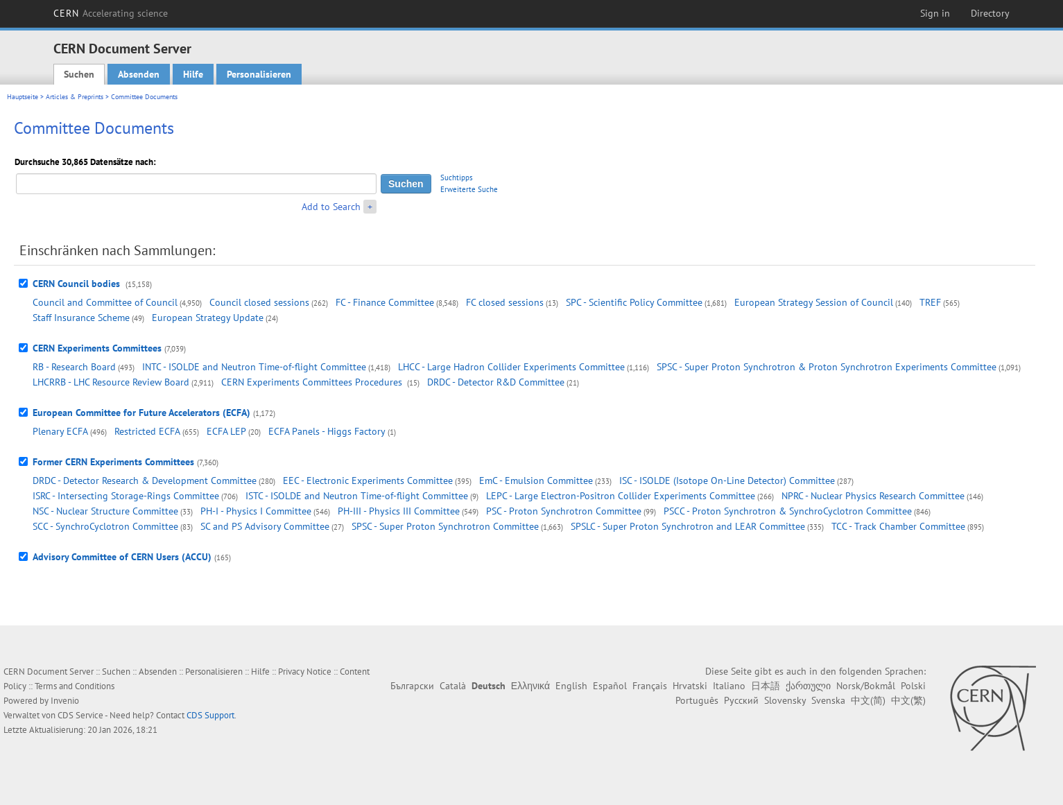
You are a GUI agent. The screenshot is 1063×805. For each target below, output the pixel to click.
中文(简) (868, 700)
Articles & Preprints (74, 96)
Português (696, 700)
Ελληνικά (530, 686)
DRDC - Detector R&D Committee (495, 382)
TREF (930, 302)
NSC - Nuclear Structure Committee (105, 511)
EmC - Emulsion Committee (536, 480)
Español (610, 686)
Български (412, 686)
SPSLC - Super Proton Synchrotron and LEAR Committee (688, 526)
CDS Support (210, 715)
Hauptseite (22, 96)
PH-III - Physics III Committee (399, 511)
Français (649, 686)
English (571, 686)
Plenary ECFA (60, 431)
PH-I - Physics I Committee (255, 511)
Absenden (138, 74)
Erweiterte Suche (469, 189)
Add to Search (331, 206)
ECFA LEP (226, 431)
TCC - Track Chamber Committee (898, 526)
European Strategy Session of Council (813, 302)
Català (453, 686)
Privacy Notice (304, 671)
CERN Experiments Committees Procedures (313, 382)
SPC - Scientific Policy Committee (634, 302)
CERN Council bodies (78, 283)
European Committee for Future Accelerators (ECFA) (141, 412)
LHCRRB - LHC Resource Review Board (111, 382)
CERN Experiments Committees (97, 348)
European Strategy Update (207, 317)
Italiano (729, 686)
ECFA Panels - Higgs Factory (327, 431)
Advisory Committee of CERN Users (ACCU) (122, 557)
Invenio (65, 701)
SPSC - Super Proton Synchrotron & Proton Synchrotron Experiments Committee (826, 367)
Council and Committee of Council (105, 302)
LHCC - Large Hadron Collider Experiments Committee (511, 367)
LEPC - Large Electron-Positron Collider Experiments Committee (620, 496)
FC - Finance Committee (385, 302)
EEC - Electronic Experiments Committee (368, 480)
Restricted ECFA (147, 431)
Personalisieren (259, 74)
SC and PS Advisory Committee (264, 526)
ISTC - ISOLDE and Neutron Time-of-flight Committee (356, 496)
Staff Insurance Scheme (81, 317)
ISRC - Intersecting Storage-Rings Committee (126, 496)
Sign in (935, 13)
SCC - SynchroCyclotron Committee (105, 526)
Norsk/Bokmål (865, 686)
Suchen (79, 74)
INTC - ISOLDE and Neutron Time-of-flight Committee (254, 367)
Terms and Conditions (74, 686)
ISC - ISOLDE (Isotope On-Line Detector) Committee (727, 480)
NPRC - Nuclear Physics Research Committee (873, 496)
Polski (913, 686)
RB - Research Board (74, 367)
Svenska (828, 700)
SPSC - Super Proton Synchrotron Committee (445, 526)
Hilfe (193, 74)
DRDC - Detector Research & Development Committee (145, 480)
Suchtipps (456, 177)
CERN (110, 13)
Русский (741, 700)
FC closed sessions (505, 302)
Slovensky (785, 700)
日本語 (765, 686)
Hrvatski (690, 686)
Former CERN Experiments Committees (113, 462)
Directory (990, 13)
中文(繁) (908, 700)
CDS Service (80, 715)
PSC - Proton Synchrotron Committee (563, 511)
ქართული (808, 686)
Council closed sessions (259, 302)
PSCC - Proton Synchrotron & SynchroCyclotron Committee (788, 511)
